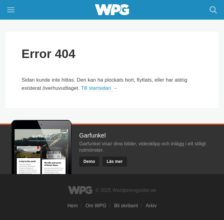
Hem (72, 205)
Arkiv (151, 205)
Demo (89, 161)
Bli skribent (126, 205)
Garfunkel (92, 135)
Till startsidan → (99, 88)
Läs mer (115, 161)
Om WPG (96, 205)
